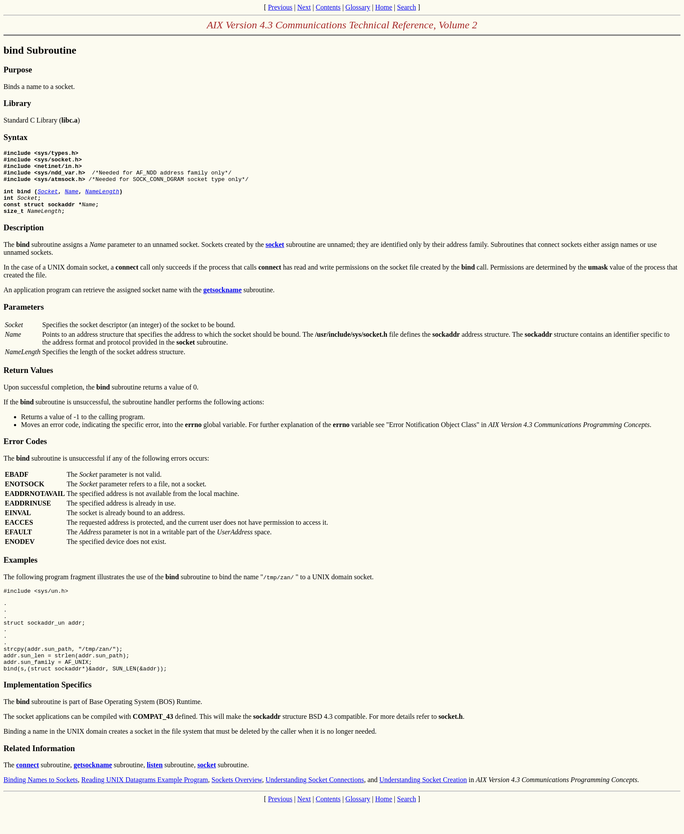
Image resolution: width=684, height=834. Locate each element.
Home (383, 7)
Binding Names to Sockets (40, 807)
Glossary (357, 7)
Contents (328, 7)
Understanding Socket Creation (423, 807)
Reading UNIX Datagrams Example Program (144, 807)
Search (406, 7)
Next (304, 7)
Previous (280, 7)
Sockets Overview (237, 807)
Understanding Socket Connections (315, 807)
